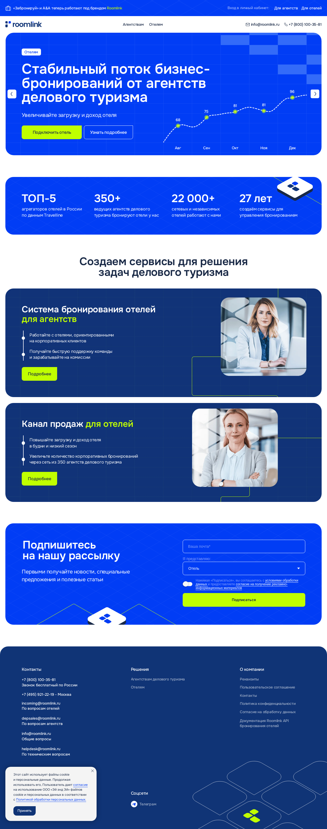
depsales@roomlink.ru (41, 718)
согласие (80, 785)
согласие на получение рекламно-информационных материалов (242, 586)
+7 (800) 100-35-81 (39, 679)
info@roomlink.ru (36, 733)
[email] (244, 546)
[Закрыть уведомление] (92, 771)
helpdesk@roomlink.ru (41, 748)
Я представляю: (197, 559)
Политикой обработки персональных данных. (51, 799)
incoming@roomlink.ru (41, 703)
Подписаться (244, 599)
